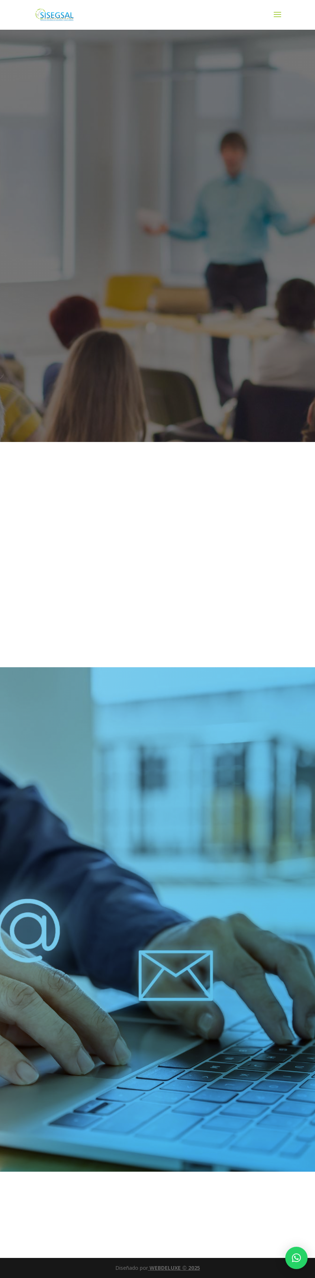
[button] (296, 1258)
